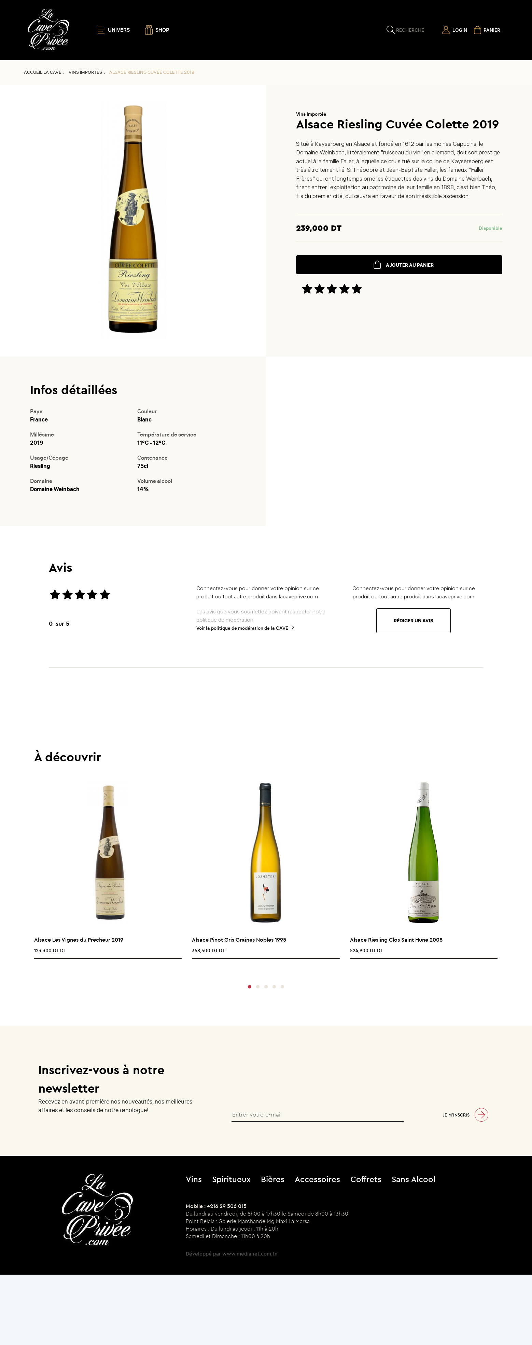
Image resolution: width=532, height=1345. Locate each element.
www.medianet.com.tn (250, 1253)
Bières (272, 1179)
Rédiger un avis (413, 621)
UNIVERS (114, 30)
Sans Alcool (413, 1179)
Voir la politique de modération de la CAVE (242, 628)
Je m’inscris (456, 1115)
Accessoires (317, 1179)
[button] (250, 986)
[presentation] (263, 967)
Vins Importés (85, 72)
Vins (194, 1179)
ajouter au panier (410, 265)
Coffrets (365, 1179)
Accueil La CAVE (42, 72)
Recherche (410, 30)
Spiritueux (231, 1179)
